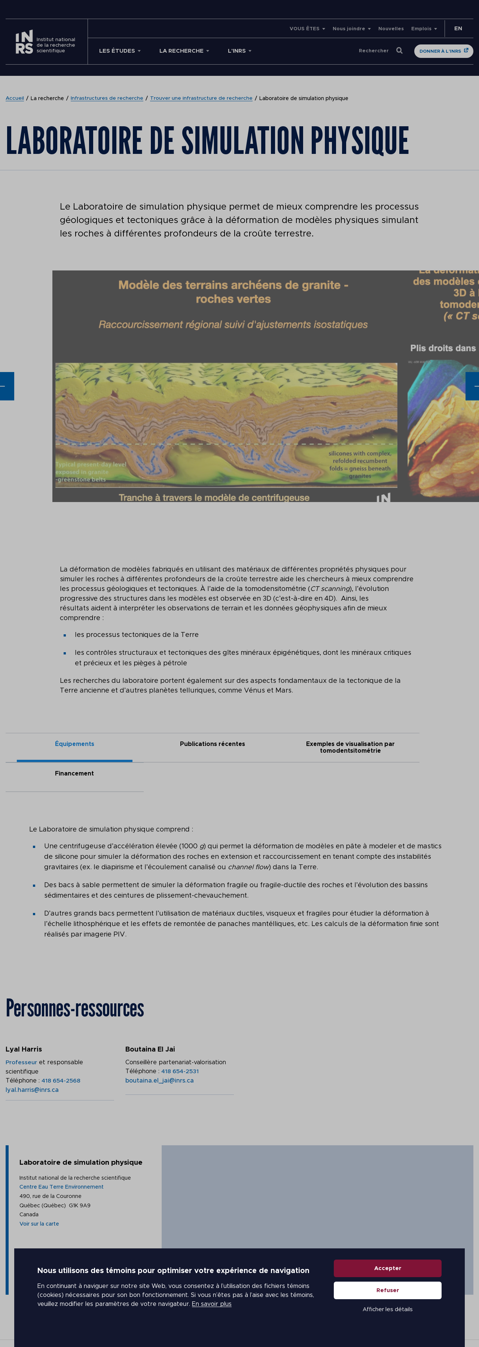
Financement (415, 744)
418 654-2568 (61, 1051)
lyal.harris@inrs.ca (32, 1060)
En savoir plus (212, 1310)
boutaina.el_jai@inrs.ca (159, 1051)
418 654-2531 (180, 1042)
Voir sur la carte (41, 1210)
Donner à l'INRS (440, 51)
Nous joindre (349, 29)
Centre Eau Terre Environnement (64, 1171)
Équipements (64, 744)
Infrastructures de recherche (107, 98)
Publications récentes (181, 744)
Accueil (15, 98)
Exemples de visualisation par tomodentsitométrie (298, 747)
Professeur (21, 1033)
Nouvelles (391, 29)
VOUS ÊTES (305, 29)
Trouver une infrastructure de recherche (201, 98)
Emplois (421, 29)
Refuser (387, 1295)
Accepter (388, 1273)
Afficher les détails (388, 1314)
